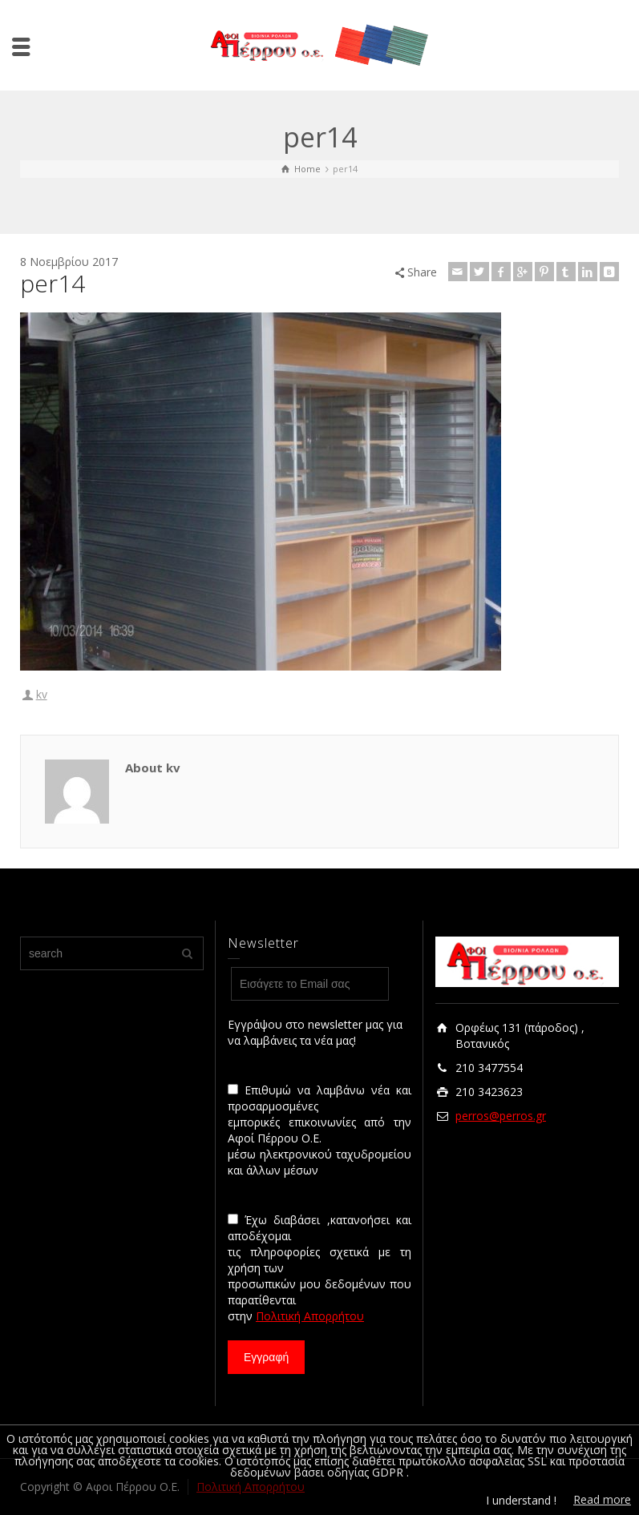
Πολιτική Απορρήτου (310, 1316)
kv (41, 694)
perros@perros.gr (500, 1115)
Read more (602, 1499)
